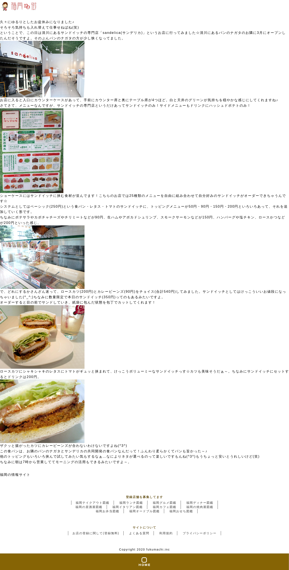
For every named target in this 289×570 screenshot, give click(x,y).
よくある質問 (139, 533)
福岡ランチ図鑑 (131, 502)
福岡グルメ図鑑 (164, 502)
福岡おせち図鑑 (181, 511)
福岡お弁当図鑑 (107, 511)
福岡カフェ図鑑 (164, 507)
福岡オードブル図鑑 (144, 511)
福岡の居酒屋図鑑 (88, 507)
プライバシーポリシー (200, 533)
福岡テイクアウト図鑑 (92, 502)
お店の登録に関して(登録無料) (95, 533)
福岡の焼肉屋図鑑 (199, 507)
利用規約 (166, 533)
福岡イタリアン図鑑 (127, 507)
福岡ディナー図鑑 (199, 502)
